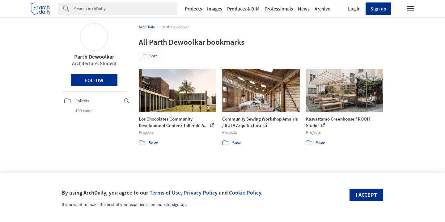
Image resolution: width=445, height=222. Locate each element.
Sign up (378, 9)
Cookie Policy (245, 192)
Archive (322, 8)
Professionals (279, 8)
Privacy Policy (201, 192)
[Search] (125, 8)
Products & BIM (243, 8)
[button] (150, 56)
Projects (193, 8)
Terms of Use (165, 192)
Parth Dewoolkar (94, 56)
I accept (366, 194)
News (304, 8)
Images (214, 8)
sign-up (179, 204)
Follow (94, 80)
